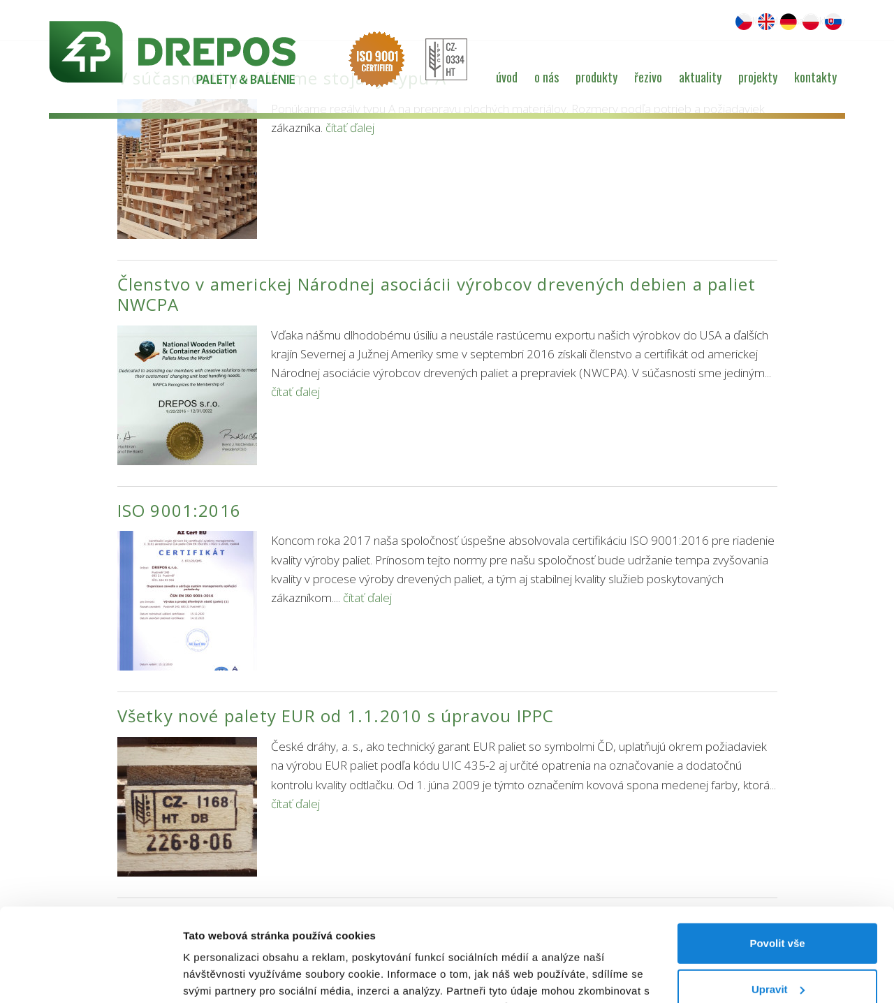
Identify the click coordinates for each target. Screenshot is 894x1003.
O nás (546, 77)
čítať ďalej (349, 127)
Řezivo (648, 77)
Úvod (507, 77)
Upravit (778, 901)
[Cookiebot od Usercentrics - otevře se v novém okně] (90, 975)
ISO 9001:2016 (179, 510)
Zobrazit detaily (222, 975)
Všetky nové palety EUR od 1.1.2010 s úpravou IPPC (336, 715)
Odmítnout (777, 947)
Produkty (596, 77)
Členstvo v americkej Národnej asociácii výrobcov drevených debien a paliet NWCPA (436, 294)
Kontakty (815, 77)
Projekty (757, 77)
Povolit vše (777, 856)
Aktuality (700, 77)
